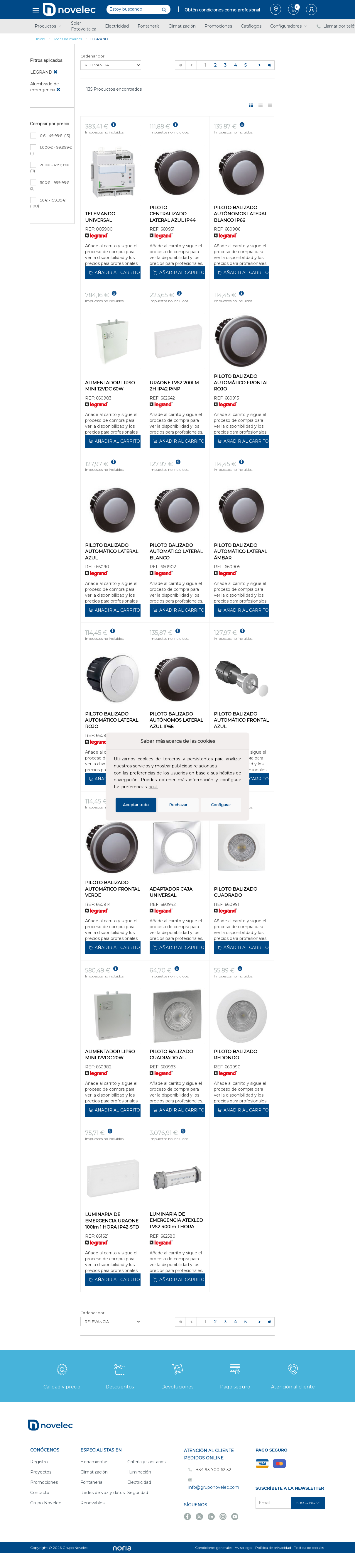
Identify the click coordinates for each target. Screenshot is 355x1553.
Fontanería (149, 26)
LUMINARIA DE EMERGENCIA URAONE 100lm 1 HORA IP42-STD (112, 1221)
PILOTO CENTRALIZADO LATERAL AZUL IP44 (172, 214)
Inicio (40, 39)
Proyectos (40, 1472)
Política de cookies (309, 1547)
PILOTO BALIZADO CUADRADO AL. (171, 1054)
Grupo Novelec (45, 1502)
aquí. (153, 786)
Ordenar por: (92, 56)
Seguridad (137, 1492)
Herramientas (94, 1461)
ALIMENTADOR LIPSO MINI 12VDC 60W (110, 386)
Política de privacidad (273, 1547)
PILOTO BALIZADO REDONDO (235, 1054)
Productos (48, 26)
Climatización (182, 26)
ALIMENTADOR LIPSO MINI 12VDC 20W (110, 1054)
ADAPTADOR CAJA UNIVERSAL (171, 892)
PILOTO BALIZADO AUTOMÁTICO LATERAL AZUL (111, 551)
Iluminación (139, 1472)
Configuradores (289, 26)
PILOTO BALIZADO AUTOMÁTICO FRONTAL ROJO (241, 382)
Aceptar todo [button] (136, 805)
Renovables (92, 1502)
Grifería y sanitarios (146, 1461)
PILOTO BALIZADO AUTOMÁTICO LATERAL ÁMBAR (240, 551)
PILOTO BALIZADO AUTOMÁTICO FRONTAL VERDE (112, 889)
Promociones (218, 26)
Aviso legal (244, 1547)
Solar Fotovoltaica (83, 26)
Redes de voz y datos (102, 1492)
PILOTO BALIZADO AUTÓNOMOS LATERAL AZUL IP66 (176, 720)
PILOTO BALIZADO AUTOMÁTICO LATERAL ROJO (111, 720)
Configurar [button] (221, 805)
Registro (39, 1461)
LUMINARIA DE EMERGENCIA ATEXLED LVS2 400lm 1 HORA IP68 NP (176, 1220)
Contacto (39, 1492)
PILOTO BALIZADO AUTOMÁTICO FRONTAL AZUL (241, 720)
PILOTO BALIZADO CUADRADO (235, 892)
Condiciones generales (213, 1547)
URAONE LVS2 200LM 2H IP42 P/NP (174, 386)
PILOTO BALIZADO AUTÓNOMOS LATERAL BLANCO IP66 (240, 214)
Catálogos (251, 26)
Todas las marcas (68, 39)
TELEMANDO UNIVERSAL (100, 217)
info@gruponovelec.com (213, 1487)
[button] (161, 788)
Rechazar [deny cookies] (178, 805)
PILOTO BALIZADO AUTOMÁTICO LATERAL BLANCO (176, 551)
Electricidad (117, 26)
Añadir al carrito (114, 272)
